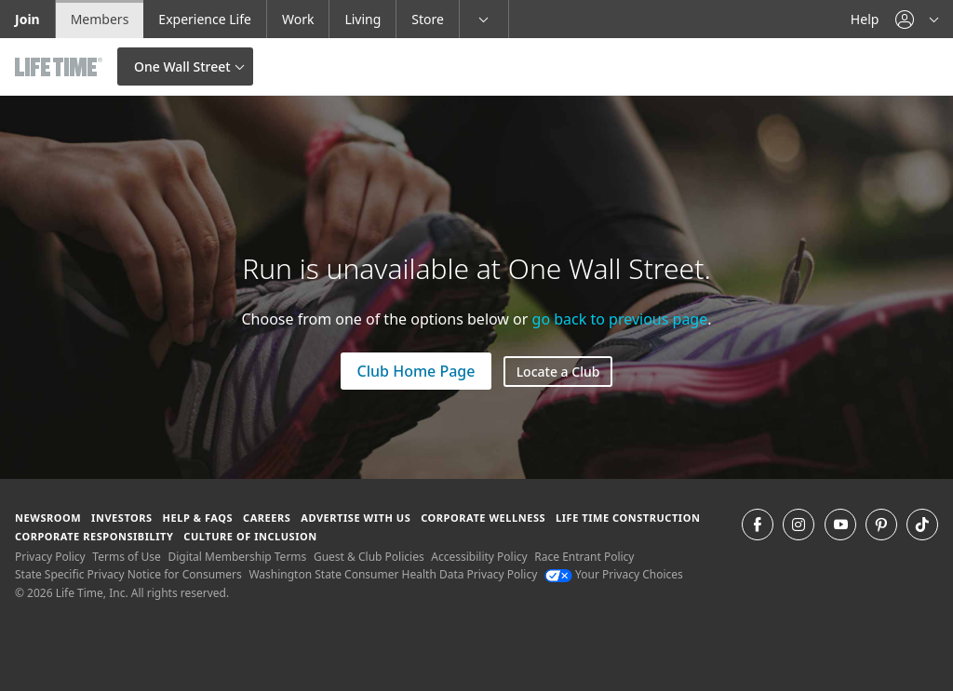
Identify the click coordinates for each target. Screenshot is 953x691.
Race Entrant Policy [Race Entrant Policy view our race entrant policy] (584, 557)
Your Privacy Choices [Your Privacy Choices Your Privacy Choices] (613, 574)
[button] (916, 19)
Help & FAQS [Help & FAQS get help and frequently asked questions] (198, 518)
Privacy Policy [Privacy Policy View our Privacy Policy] (50, 557)
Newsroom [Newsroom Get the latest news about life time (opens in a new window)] (48, 518)
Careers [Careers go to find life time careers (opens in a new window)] (266, 518)
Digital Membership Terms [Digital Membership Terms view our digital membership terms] (237, 557)
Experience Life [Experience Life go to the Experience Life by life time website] (204, 19)
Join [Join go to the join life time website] (27, 19)
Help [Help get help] (865, 19)
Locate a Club (558, 371)
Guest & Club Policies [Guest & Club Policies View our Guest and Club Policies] (369, 557)
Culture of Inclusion (249, 536)
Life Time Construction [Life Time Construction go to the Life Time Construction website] (628, 518)
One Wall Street (182, 66)
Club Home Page (416, 371)
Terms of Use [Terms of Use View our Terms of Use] (126, 557)
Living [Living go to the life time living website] (362, 19)
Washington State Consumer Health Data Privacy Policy (392, 574)
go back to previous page (620, 319)
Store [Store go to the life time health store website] (427, 19)
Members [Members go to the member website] (100, 19)
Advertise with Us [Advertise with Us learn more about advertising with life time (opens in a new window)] (355, 518)
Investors (122, 518)
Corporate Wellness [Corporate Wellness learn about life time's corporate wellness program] (483, 518)
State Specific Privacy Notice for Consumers (128, 574)
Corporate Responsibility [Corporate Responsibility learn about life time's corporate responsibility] (94, 536)
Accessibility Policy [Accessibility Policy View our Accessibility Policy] (479, 557)
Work (298, 19)
